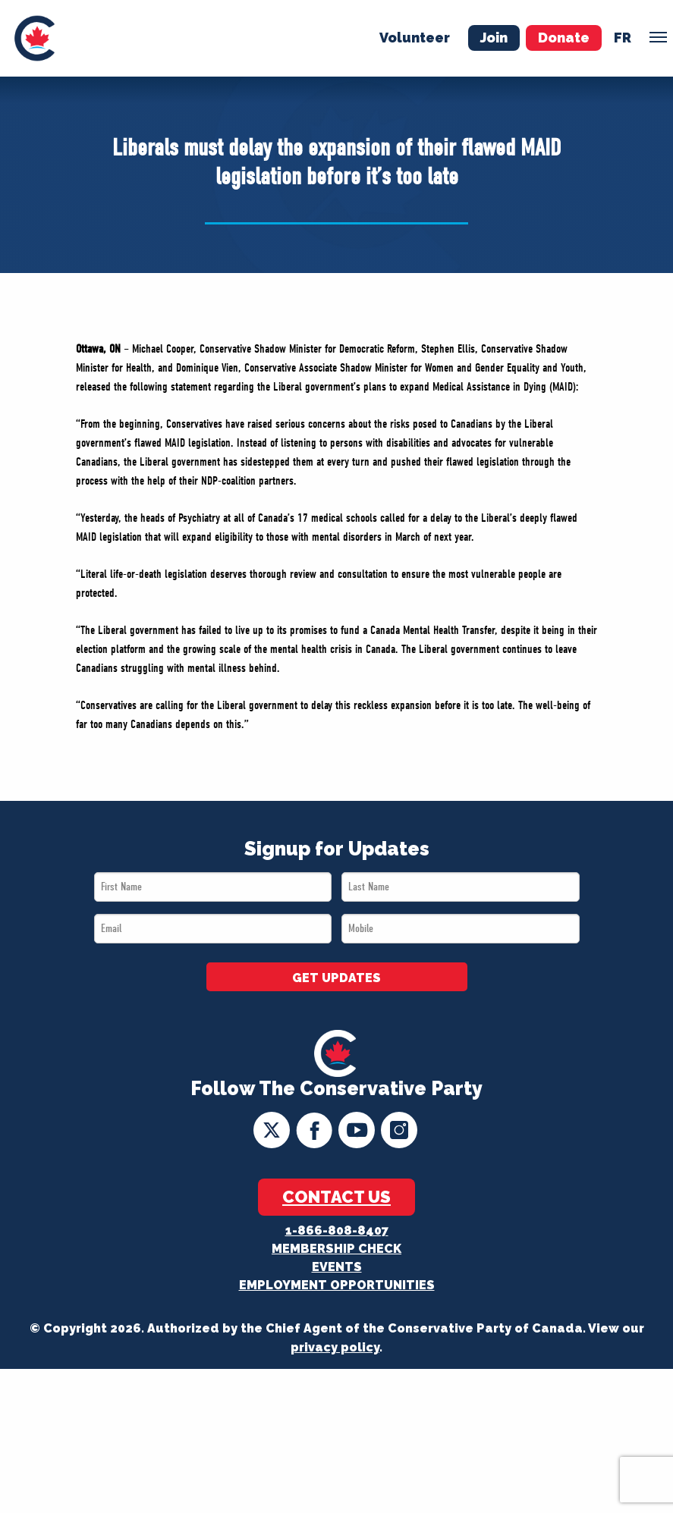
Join (494, 38)
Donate (564, 38)
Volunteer (414, 38)
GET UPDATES (336, 978)
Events (337, 1267)
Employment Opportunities (337, 1285)
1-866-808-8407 (336, 1230)
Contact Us (336, 1197)
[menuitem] (34, 38)
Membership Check (336, 1248)
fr (622, 38)
